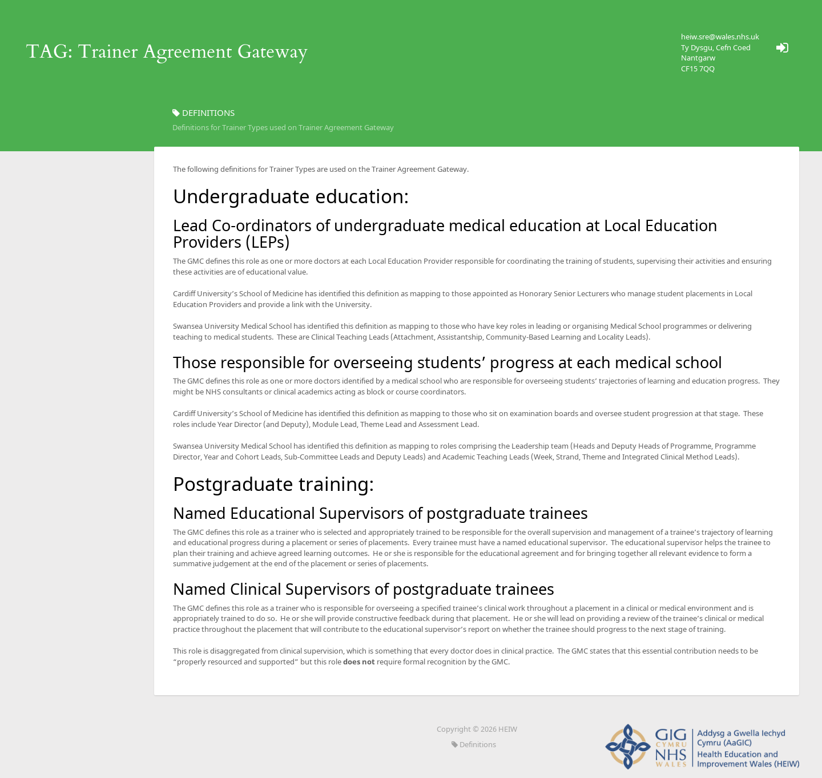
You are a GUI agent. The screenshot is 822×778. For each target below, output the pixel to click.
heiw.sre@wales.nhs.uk (720, 36)
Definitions (474, 744)
